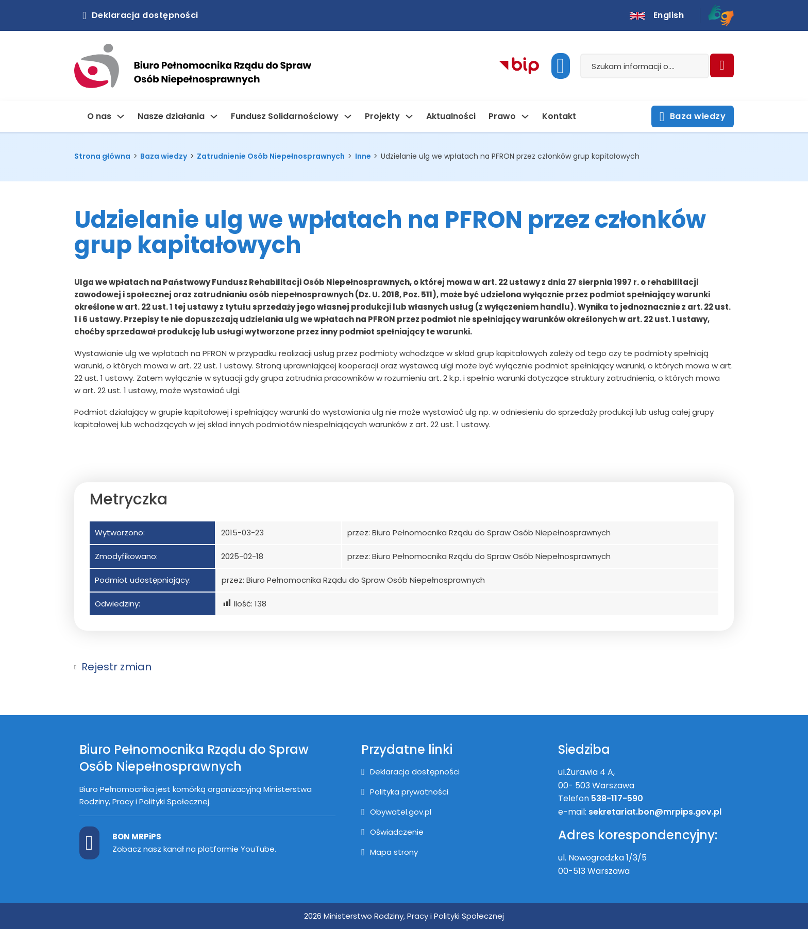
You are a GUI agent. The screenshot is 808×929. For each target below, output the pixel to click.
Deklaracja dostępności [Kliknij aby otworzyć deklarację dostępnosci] (140, 15)
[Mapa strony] (389, 852)
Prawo (502, 116)
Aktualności (451, 116)
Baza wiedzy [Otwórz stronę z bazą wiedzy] (693, 116)
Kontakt (559, 116)
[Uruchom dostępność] (560, 66)
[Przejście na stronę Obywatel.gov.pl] (396, 812)
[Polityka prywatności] (404, 792)
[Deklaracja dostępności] (410, 772)
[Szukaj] (722, 65)
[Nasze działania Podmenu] (214, 116)
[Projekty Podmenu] (409, 116)
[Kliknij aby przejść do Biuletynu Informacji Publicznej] (519, 66)
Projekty (382, 116)
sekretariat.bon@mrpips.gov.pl (655, 812)
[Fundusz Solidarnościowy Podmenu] (348, 116)
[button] (404, 666)
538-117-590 (617, 798)
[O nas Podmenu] (120, 116)
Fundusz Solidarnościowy (285, 116)
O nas (99, 116)
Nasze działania (171, 116)
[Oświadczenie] (392, 832)
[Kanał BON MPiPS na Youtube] (89, 843)
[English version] (657, 15)
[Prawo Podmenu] (525, 116)
